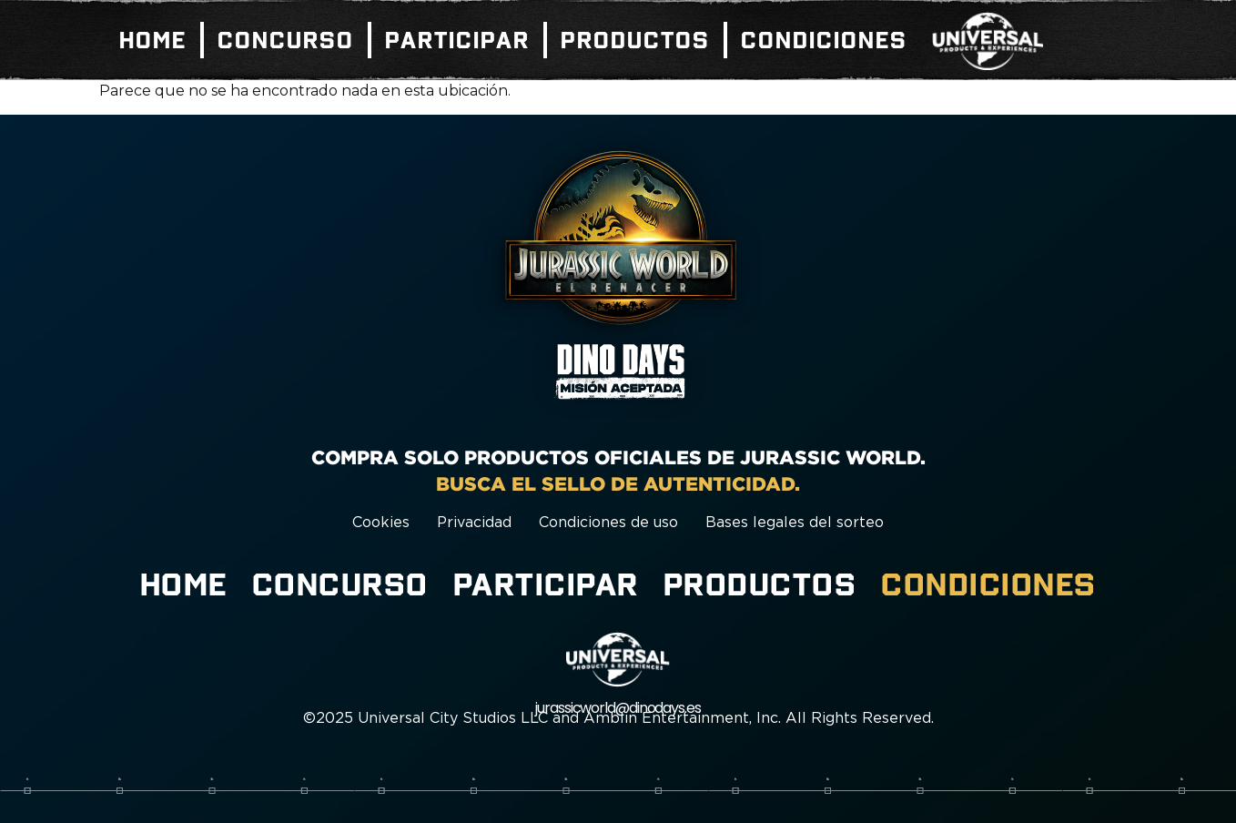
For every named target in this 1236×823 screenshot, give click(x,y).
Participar (457, 40)
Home (153, 40)
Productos (635, 40)
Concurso (286, 40)
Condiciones (824, 40)
